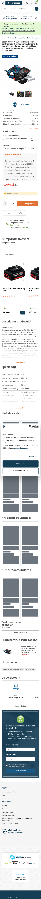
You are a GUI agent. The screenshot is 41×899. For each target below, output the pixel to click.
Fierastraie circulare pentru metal (13, 669)
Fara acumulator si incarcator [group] (16, 138)
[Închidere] (38, 28)
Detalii (31, 456)
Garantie (5, 809)
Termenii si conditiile (16, 766)
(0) (12, 110)
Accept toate (20, 463)
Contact (4, 806)
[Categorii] (13, 3)
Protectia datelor (8, 812)
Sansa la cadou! (9, 56)
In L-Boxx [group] (31, 149)
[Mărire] (13, 203)
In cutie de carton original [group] (14, 149)
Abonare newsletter (9, 792)
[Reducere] (5, 203)
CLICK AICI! (23, 179)
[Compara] (20, 212)
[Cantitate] (9, 203)
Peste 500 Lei (10, 17)
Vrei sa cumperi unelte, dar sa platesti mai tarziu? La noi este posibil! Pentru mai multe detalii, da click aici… (18, 30)
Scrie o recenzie (20, 633)
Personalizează (20, 471)
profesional (27, 19)
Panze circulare (30, 669)
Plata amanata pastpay (10, 823)
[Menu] (26, 3)
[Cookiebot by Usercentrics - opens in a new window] (29, 426)
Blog (3, 795)
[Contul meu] (31, 3)
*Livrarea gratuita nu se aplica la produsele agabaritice (17, 819)
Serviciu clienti (27, 17)
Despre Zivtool (20, 706)
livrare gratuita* (11, 19)
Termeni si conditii (8, 815)
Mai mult (19, 362)
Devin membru (20, 771)
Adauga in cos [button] (23, 313)
